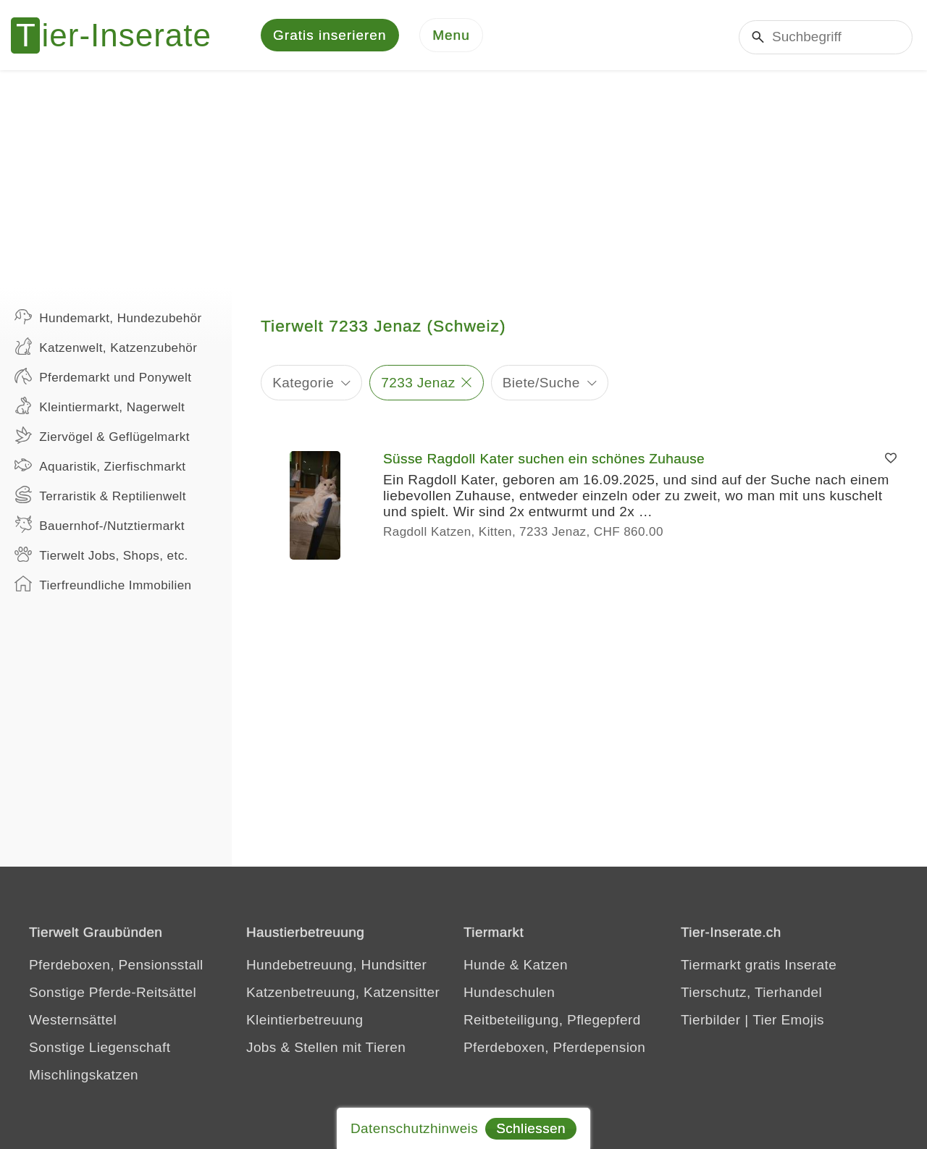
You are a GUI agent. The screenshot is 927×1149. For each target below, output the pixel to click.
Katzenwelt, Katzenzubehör (105, 348)
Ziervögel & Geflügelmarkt (102, 437)
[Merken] (891, 461)
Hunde (485, 967)
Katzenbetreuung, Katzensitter (343, 994)
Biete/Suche (541, 384)
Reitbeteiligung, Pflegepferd (552, 1022)
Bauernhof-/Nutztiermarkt (99, 526)
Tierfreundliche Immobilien (102, 585)
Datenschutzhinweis (414, 1128)
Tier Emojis (788, 1022)
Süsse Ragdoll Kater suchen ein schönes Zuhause (544, 460)
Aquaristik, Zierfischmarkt (100, 467)
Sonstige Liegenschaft (99, 1049)
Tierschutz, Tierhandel (751, 994)
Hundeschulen (509, 994)
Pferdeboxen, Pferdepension (554, 1049)
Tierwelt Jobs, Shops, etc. (101, 556)
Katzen (545, 967)
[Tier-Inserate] (119, 36)
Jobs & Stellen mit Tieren (326, 1049)
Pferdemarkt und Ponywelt (102, 378)
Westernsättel (73, 1022)
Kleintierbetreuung (304, 1022)
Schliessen (531, 1128)
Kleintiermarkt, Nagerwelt (99, 407)
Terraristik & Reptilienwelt (100, 496)
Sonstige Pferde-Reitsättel (112, 994)
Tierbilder (711, 1022)
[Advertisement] (463, 181)
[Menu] (451, 37)
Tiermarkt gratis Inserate (758, 967)
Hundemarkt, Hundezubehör (108, 318)
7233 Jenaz (418, 384)
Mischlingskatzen (83, 1077)
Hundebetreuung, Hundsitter (336, 967)
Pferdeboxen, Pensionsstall (116, 967)
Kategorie (303, 384)
